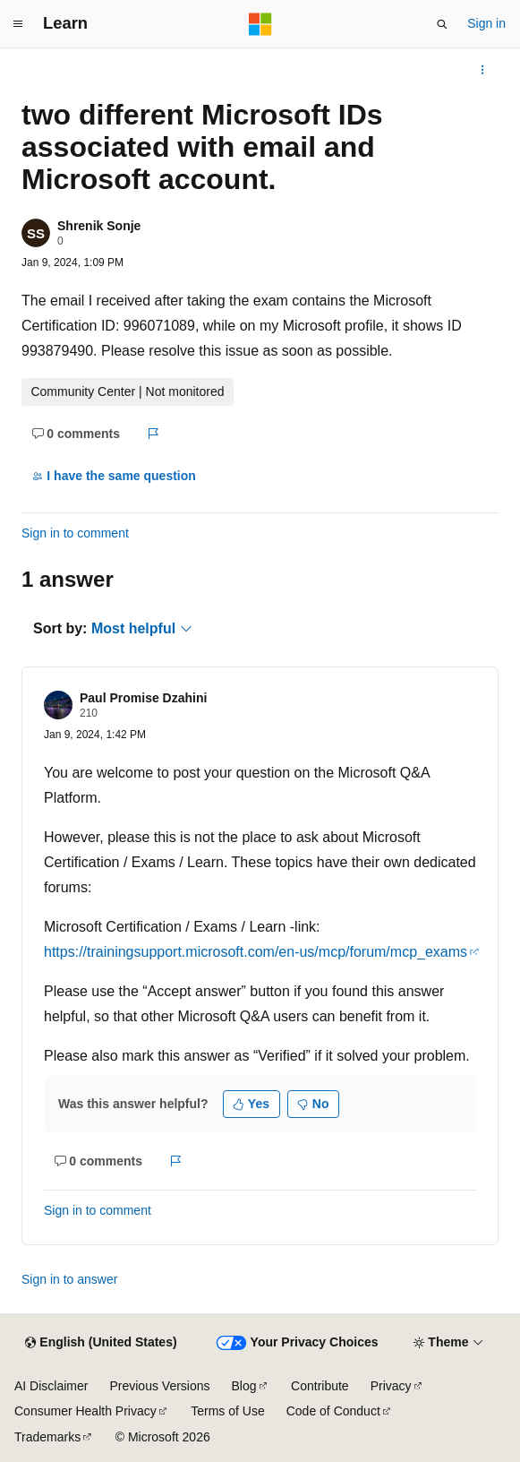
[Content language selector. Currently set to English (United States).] (100, 1343)
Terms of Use (227, 1411)
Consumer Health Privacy (85, 1411)
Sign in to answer (69, 1279)
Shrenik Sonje (99, 226)
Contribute (320, 1386)
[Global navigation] (18, 24)
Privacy (391, 1386)
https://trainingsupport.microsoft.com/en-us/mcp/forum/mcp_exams (255, 951)
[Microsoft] (260, 24)
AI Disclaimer (51, 1386)
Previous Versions (159, 1386)
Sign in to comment (75, 533)
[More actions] (483, 70)
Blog (244, 1386)
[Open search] (442, 24)
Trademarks (47, 1437)
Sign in (486, 23)
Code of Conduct (333, 1411)
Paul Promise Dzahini (143, 698)
